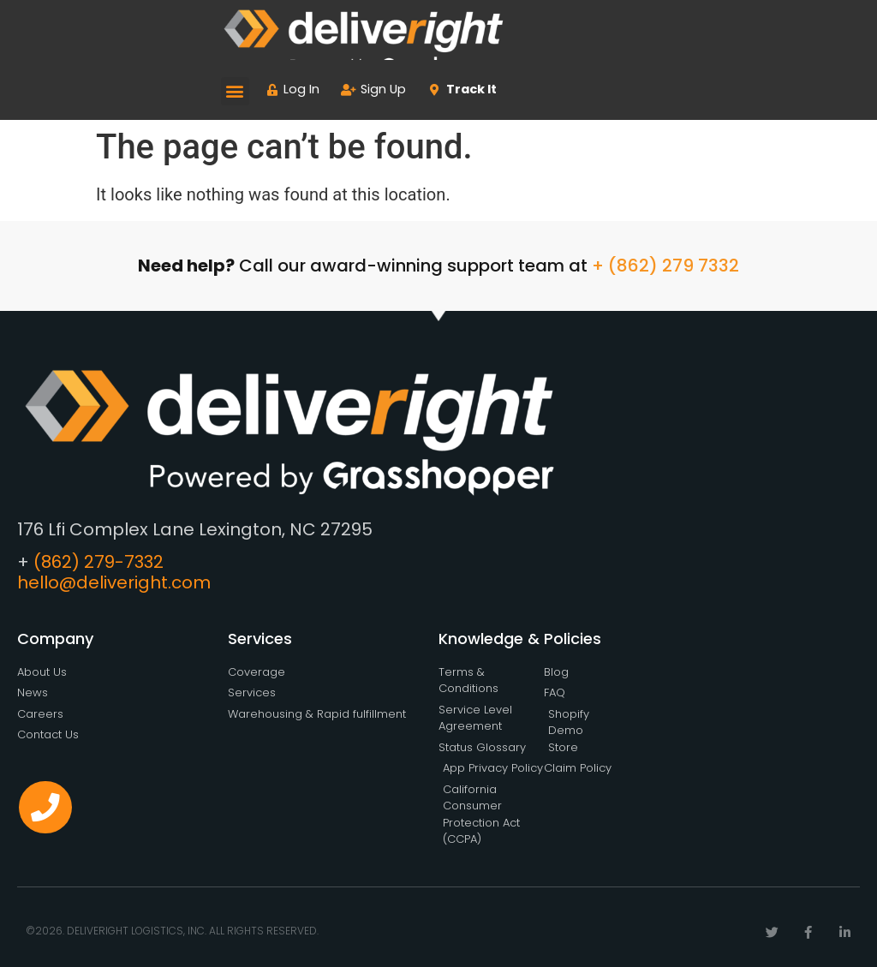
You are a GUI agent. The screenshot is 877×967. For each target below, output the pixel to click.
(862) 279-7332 (98, 562)
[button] (235, 91)
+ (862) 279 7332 (665, 266)
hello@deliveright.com (114, 582)
